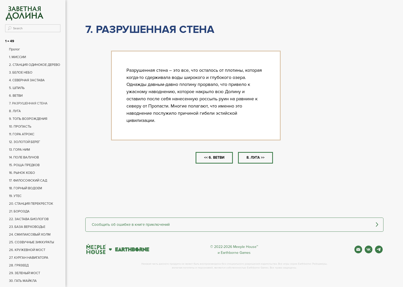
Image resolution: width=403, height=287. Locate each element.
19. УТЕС (15, 196)
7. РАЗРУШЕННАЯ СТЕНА (28, 103)
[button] (234, 225)
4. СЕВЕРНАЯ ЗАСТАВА (27, 80)
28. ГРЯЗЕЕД (19, 265)
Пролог (14, 49)
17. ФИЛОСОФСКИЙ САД (28, 180)
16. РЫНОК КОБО (22, 173)
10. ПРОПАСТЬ (20, 126)
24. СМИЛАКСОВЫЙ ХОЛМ (30, 234)
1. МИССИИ (17, 57)
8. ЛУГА (15, 111)
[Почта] (358, 252)
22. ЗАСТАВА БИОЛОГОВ (29, 219)
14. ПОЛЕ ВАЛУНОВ (24, 157)
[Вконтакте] (368, 252)
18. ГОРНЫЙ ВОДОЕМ (25, 188)
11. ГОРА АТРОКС (21, 134)
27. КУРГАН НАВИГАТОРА (28, 258)
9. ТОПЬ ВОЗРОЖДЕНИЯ (28, 119)
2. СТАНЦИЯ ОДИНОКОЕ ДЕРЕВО (34, 65)
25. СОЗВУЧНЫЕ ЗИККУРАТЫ (31, 242)
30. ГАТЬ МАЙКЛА (23, 281)
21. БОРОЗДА (19, 211)
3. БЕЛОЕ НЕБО (20, 72)
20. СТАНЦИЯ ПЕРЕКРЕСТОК (31, 204)
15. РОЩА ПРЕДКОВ (24, 165)
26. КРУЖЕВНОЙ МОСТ (27, 250)
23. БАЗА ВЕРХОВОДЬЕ (27, 227)
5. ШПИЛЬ (17, 88)
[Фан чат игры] (379, 252)
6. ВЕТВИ (16, 96)
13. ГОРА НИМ (19, 150)
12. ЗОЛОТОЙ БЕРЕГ (24, 142)
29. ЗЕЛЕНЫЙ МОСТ (24, 273)
